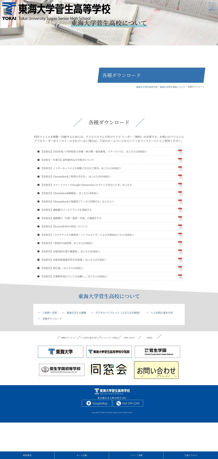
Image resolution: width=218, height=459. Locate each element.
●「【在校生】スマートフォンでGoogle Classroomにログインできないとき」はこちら (84, 185)
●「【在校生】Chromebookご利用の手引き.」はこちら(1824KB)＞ (74, 176)
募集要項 (27, 455)
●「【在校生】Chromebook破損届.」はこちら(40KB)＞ (68, 193)
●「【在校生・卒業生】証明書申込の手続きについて (65, 160)
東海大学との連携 (76, 312)
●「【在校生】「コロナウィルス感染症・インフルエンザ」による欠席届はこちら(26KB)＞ (85, 234)
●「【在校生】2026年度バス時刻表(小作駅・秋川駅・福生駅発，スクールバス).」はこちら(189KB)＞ (92, 151)
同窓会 (149, 337)
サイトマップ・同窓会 (109, 337)
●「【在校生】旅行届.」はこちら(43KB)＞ (60, 268)
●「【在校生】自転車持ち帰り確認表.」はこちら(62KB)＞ (68, 251)
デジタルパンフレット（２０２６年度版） (118, 312)
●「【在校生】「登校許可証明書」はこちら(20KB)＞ (65, 243)
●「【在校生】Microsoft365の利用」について (62, 226)
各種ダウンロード (68, 337)
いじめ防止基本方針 (162, 312)
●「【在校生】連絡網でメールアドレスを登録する (64, 209)
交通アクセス (190, 455)
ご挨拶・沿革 (49, 312)
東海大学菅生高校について (109, 296)
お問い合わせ (129, 337)
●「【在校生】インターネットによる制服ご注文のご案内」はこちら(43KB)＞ (79, 168)
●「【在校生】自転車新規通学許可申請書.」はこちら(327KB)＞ (72, 259)
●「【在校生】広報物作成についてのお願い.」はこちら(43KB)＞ (72, 276)
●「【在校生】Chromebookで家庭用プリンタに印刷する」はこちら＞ (75, 201)
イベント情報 (136, 455)
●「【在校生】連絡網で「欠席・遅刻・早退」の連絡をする (69, 218)
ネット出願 (81, 455)
